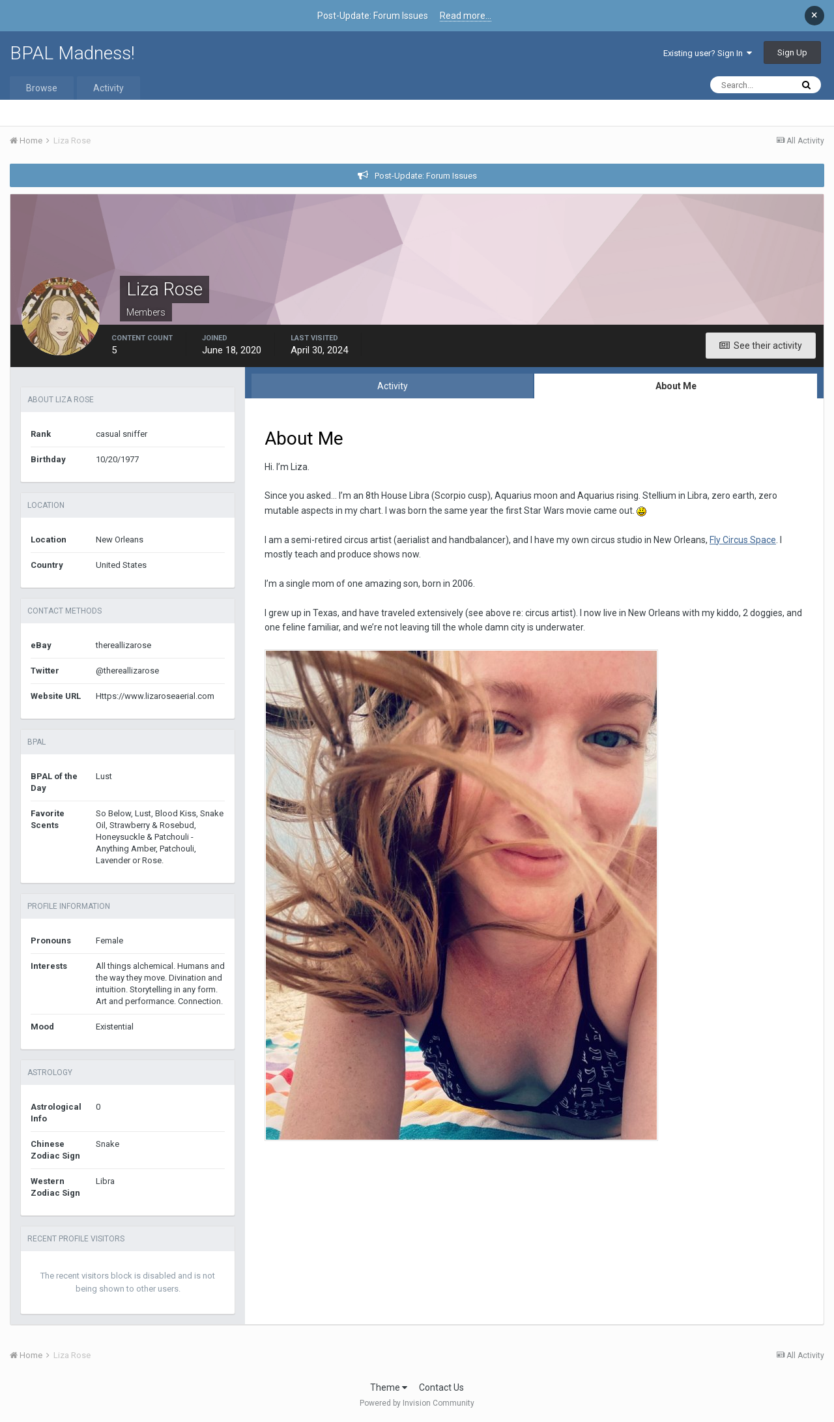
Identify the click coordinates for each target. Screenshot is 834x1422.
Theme (388, 1387)
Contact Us (441, 1387)
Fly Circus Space (743, 540)
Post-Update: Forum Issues (426, 176)
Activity (108, 88)
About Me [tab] (676, 386)
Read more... (465, 15)
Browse (41, 88)
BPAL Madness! (72, 53)
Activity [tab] (392, 386)
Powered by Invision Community (417, 1403)
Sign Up (792, 52)
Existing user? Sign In (707, 53)
